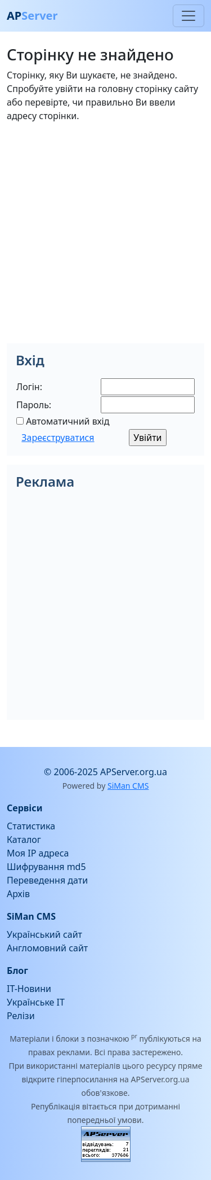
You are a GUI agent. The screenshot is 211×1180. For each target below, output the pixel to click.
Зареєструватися (57, 437)
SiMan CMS (128, 785)
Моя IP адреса (38, 853)
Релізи (21, 1015)
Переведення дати (47, 880)
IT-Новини (29, 988)
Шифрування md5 (46, 866)
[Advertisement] (105, 237)
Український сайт (44, 934)
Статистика (31, 826)
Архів (18, 894)
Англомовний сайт (47, 948)
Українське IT (36, 1002)
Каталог (24, 839)
